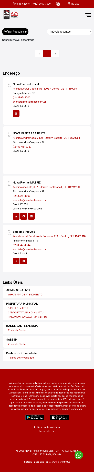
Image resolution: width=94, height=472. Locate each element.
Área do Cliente (21, 3)
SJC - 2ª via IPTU (18, 308)
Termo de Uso (47, 431)
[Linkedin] (31, 216)
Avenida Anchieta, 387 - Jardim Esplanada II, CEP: (46, 187)
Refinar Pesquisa (15, 31)
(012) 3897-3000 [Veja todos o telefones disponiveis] (42, 3)
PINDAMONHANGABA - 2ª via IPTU (27, 316)
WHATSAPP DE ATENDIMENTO (25, 294)
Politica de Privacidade (21, 357)
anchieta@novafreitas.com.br (29, 101)
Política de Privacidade (47, 427)
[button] (58, 4)
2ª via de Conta (17, 330)
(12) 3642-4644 (21, 245)
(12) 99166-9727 (22, 146)
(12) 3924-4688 (21, 195)
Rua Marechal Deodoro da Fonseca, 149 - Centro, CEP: (49, 236)
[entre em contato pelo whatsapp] (77, 454)
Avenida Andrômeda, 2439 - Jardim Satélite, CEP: (46, 137)
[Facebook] (23, 216)
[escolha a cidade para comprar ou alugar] (73, 4)
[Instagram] (16, 113)
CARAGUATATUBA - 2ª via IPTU (26, 312)
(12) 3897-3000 (21, 97)
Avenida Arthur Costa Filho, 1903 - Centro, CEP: (45, 88)
